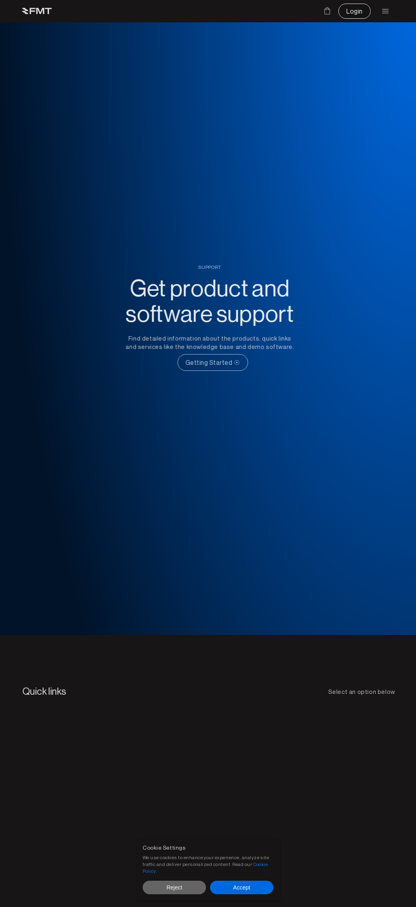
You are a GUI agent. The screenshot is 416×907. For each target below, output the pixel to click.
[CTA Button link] (217, 362)
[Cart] (327, 11)
